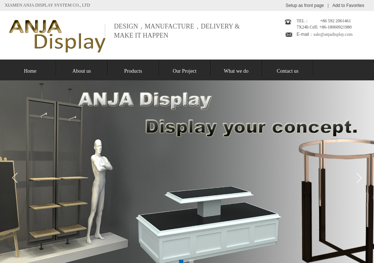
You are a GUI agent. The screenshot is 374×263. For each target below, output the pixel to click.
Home (30, 71)
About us (81, 71)
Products (133, 71)
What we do (236, 71)
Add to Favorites (348, 5)
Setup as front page (305, 5)
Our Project (184, 71)
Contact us (288, 71)
